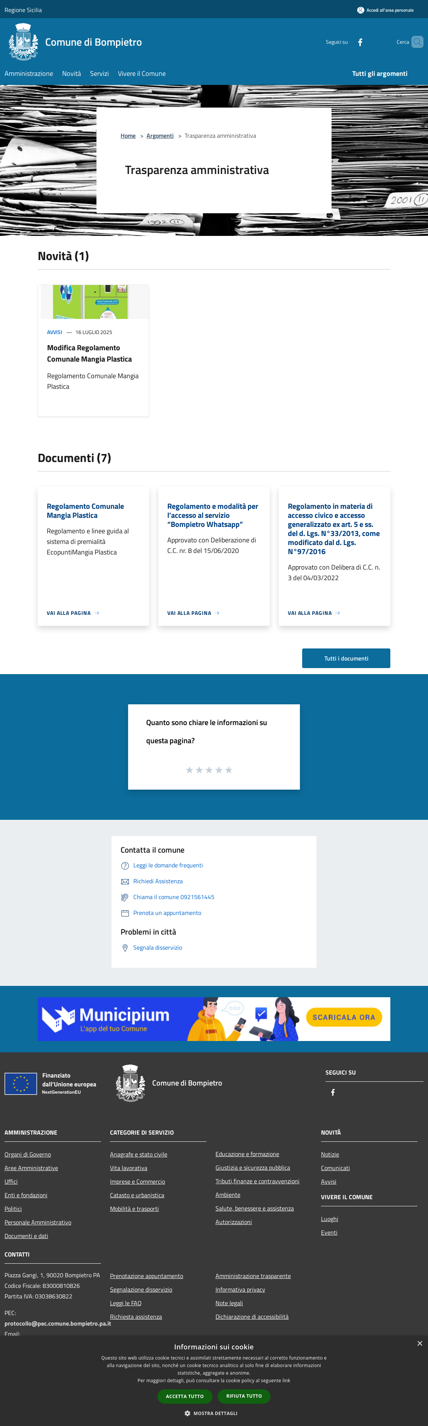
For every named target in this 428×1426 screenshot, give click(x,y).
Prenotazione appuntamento (146, 1275)
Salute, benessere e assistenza (255, 1208)
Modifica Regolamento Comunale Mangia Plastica (89, 353)
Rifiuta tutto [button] (244, 1396)
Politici (13, 1208)
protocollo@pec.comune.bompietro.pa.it (58, 1323)
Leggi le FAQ (126, 1302)
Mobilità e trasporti (134, 1208)
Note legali (229, 1302)
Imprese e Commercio (137, 1181)
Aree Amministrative (31, 1167)
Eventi (329, 1232)
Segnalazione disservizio (141, 1289)
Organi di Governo (28, 1154)
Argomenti (160, 135)
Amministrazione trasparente (253, 1275)
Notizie (330, 1154)
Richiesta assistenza (136, 1316)
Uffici (11, 1181)
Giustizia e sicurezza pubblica (253, 1167)
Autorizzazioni (234, 1221)
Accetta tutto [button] (185, 1396)
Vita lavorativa (128, 1167)
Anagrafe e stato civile (138, 1154)
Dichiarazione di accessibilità (252, 1316)
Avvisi (54, 332)
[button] (214, 1413)
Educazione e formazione (247, 1153)
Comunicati (335, 1167)
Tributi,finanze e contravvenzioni (258, 1181)
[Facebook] (347, 42)
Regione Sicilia (23, 9)
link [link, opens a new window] (286, 1380)
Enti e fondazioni (26, 1195)
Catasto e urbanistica (137, 1195)
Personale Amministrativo (38, 1222)
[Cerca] (414, 42)
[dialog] (214, 1381)
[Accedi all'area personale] (385, 10)
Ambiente (228, 1194)
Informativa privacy (240, 1289)
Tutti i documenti (346, 658)
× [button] (419, 1344)
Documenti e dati (26, 1235)
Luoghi (329, 1218)
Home (128, 135)
